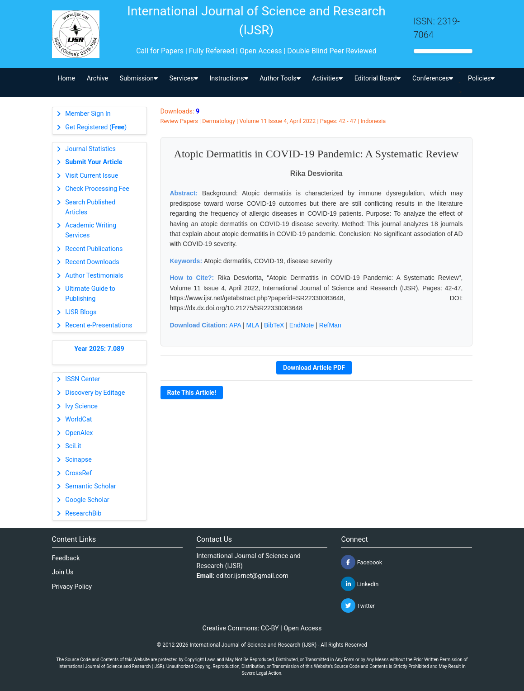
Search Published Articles (90, 207)
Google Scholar (87, 500)
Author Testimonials (94, 275)
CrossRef (78, 473)
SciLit (73, 446)
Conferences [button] (432, 78)
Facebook (361, 562)
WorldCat (78, 419)
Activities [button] (327, 78)
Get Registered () (96, 127)
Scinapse (78, 460)
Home (66, 78)
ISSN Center (82, 379)
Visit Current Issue (91, 176)
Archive (98, 78)
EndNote (301, 325)
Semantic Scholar (90, 486)
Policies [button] (481, 78)
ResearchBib (83, 513)
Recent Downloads (92, 262)
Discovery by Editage (95, 393)
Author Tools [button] (280, 78)
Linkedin (359, 584)
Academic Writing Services (90, 230)
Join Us (63, 572)
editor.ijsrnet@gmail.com (252, 576)
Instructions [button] (228, 78)
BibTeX (274, 325)
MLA (252, 325)
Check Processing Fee (97, 189)
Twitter (357, 605)
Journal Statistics (90, 149)
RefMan (330, 325)
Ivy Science (81, 406)
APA (235, 325)
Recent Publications (94, 249)
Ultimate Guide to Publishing (90, 294)
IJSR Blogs (80, 312)
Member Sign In (87, 114)
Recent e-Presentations (98, 325)
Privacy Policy (72, 587)
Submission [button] (139, 78)
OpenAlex (79, 433)
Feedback (66, 558)
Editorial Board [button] (377, 78)
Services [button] (184, 78)
